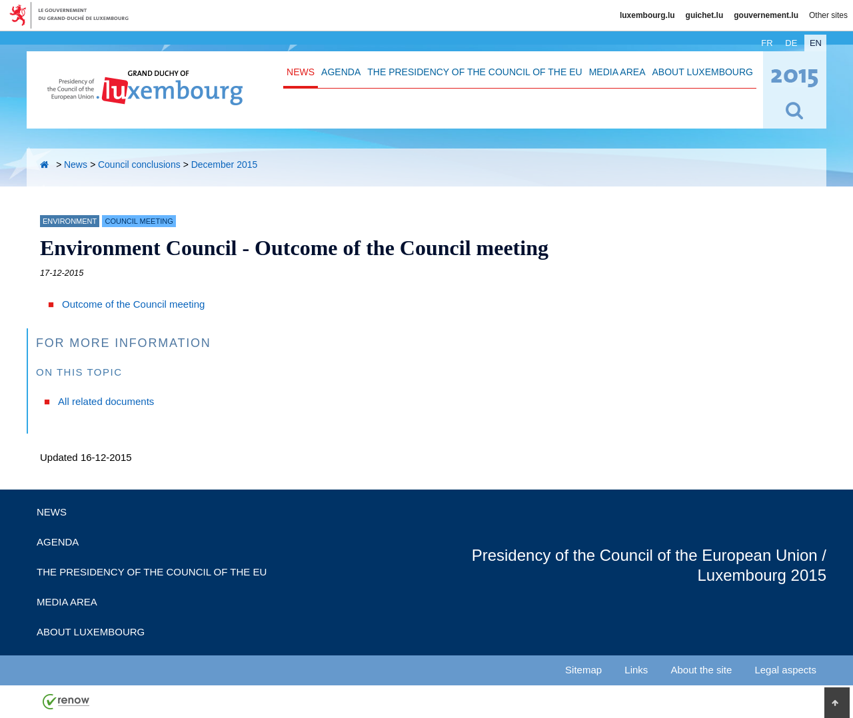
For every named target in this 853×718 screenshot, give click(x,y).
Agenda (341, 72)
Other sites (828, 15)
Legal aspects (785, 669)
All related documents (106, 401)
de (791, 43)
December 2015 (224, 164)
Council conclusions (139, 164)
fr (766, 43)
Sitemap (583, 669)
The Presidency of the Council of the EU (474, 72)
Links (636, 669)
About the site (701, 669)
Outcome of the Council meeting (133, 304)
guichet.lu (705, 15)
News (301, 72)
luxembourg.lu (647, 15)
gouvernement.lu (766, 15)
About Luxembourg (702, 72)
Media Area (617, 72)
